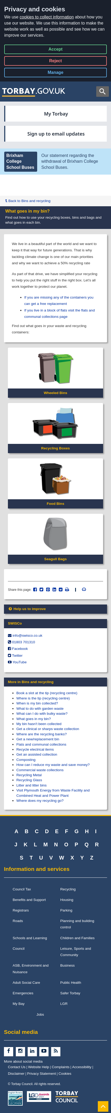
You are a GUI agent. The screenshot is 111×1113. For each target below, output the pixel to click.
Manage (60, 73)
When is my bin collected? (37, 703)
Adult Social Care (26, 983)
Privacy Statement (41, 1074)
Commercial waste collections (40, 770)
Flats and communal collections (41, 744)
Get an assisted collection (36, 754)
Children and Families (77, 938)
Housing (66, 900)
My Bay (19, 1004)
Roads (18, 921)
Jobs (40, 1014)
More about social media (23, 1061)
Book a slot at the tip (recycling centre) (46, 693)
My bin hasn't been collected (38, 724)
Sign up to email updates (56, 134)
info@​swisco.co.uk (27, 635)
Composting (26, 760)
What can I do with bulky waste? (41, 714)
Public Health (70, 983)
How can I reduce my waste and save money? (53, 765)
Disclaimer (16, 1074)
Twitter (17, 656)
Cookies (65, 1074)
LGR (64, 1004)
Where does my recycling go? (40, 801)
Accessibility (81, 1067)
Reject (55, 62)
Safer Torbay (70, 993)
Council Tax (22, 889)
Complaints (60, 1067)
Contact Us (17, 1067)
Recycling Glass (29, 780)
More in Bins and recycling (31, 682)
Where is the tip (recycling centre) (43, 698)
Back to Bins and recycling (27, 201)
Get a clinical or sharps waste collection (47, 729)
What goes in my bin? (33, 719)
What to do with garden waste (40, 709)
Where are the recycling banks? (41, 734)
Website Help (38, 1067)
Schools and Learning (30, 938)
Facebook (20, 649)
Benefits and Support (29, 900)
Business (67, 965)
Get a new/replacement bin (37, 739)
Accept (55, 50)
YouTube (20, 662)
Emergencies (23, 993)
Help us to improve (27, 609)
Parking (66, 910)
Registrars (21, 910)
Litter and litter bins (31, 785)
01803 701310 (23, 642)
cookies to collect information (47, 17)
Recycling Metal (29, 775)
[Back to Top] (103, 1106)
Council (19, 949)
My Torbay (56, 114)
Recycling (68, 889)
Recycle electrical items (35, 749)
